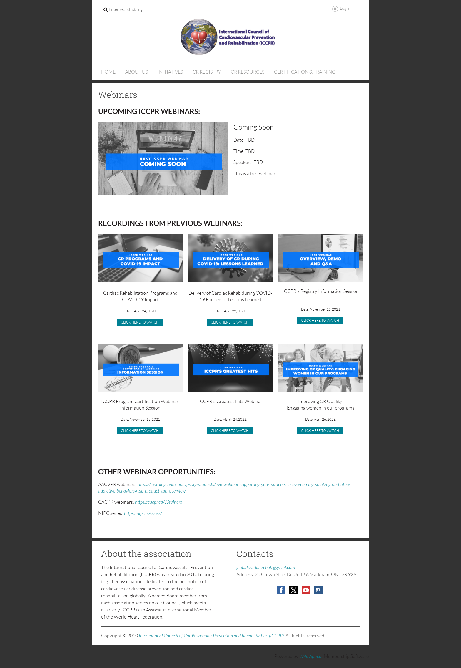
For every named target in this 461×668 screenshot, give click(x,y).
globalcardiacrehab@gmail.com (265, 567)
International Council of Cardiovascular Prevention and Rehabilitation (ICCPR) (211, 636)
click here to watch (230, 322)
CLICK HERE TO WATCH (140, 322)
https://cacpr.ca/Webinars (158, 502)
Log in (345, 8)
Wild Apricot (311, 656)
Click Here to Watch (230, 430)
